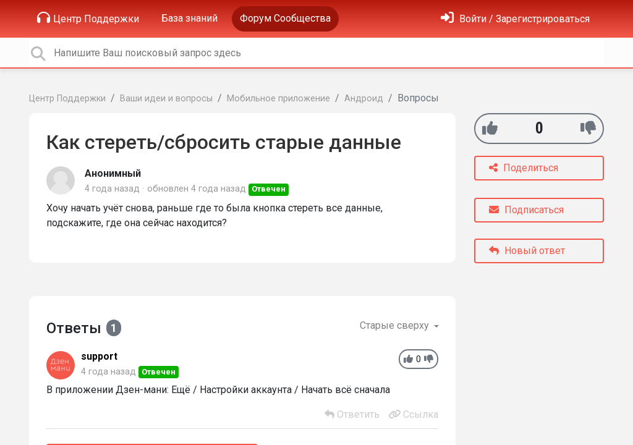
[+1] (490, 128)
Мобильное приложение (278, 98)
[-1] (588, 128)
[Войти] (515, 19)
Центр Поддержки (88, 18)
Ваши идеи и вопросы (166, 98)
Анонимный (113, 173)
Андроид (363, 98)
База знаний (189, 18)
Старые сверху (395, 325)
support (99, 356)
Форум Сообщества (285, 18)
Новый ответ (527, 250)
